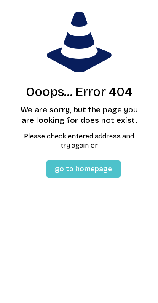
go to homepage (83, 169)
